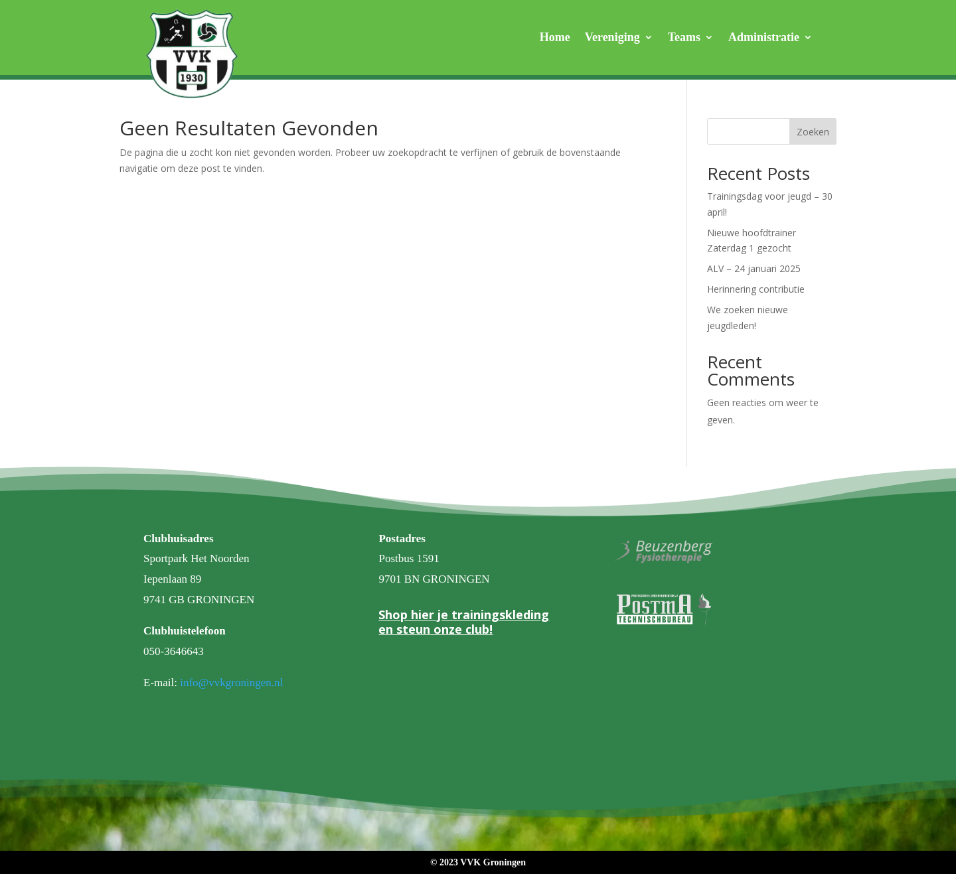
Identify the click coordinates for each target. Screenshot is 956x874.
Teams (684, 38)
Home (555, 38)
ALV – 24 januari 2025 (754, 268)
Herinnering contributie (756, 289)
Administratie (763, 38)
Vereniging (612, 38)
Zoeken (813, 131)
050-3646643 (173, 651)
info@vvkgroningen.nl (231, 682)
